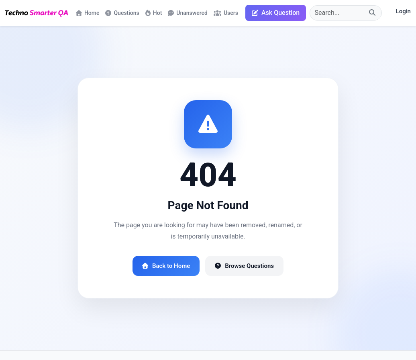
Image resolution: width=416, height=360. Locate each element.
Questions (122, 13)
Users (226, 13)
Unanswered (188, 13)
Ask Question (276, 12)
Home (88, 13)
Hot (153, 13)
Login (403, 11)
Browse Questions (244, 265)
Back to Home (166, 265)
